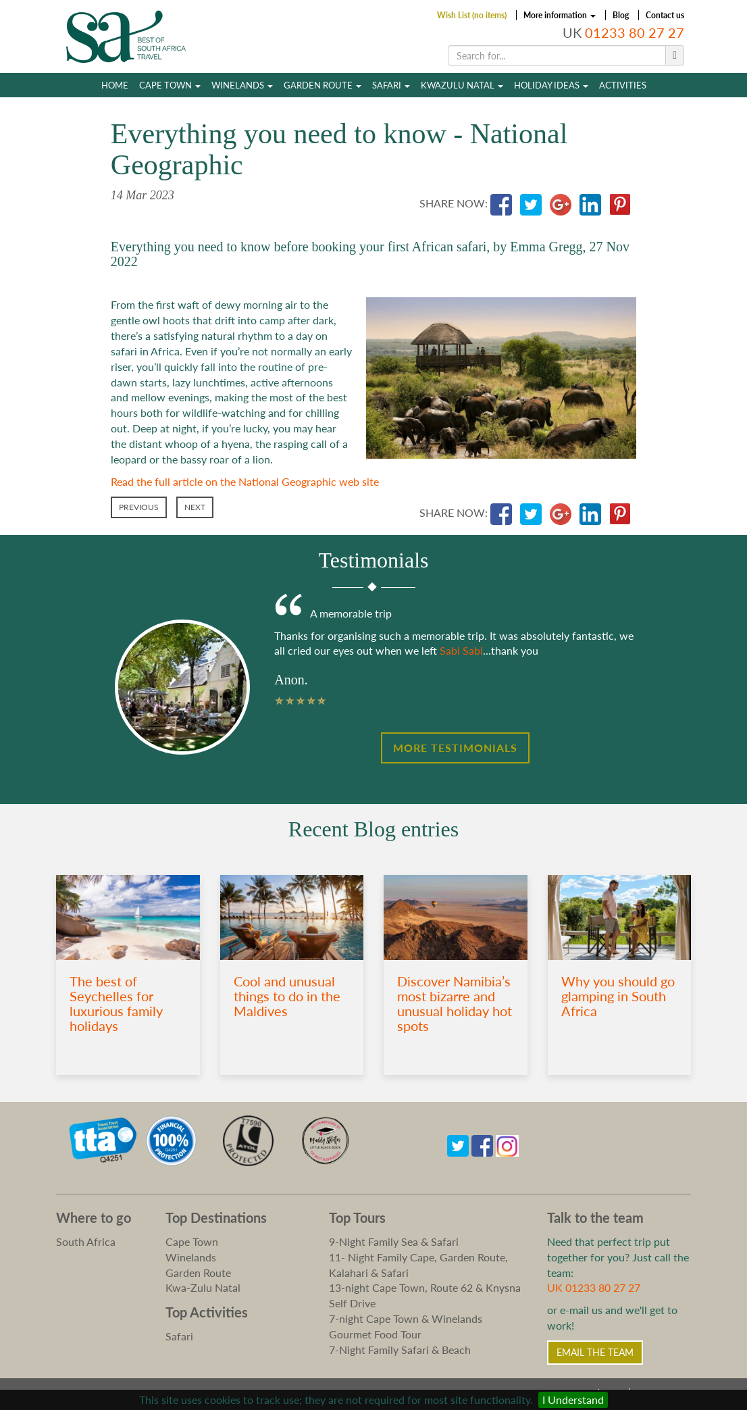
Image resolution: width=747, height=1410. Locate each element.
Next (194, 507)
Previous (139, 507)
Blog (621, 15)
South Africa (85, 1241)
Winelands (242, 85)
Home (114, 85)
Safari (391, 85)
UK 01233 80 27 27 (593, 1287)
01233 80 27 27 (634, 33)
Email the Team (595, 1352)
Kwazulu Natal (462, 85)
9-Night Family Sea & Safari (394, 1241)
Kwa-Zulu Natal (202, 1287)
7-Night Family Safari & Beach (400, 1349)
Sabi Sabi (461, 650)
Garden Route (322, 85)
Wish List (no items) (472, 15)
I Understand (573, 1399)
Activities (622, 85)
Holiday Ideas (551, 85)
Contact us (665, 15)
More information (559, 15)
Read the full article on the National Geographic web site (245, 481)
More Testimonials (455, 747)
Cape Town (170, 85)
